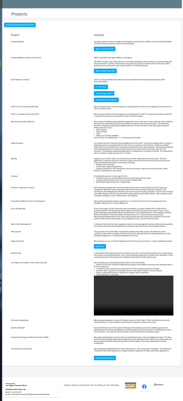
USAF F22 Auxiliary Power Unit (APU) (32, 114)
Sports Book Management (28, 224)
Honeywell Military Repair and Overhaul (33, 58)
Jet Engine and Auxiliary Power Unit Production (36, 269)
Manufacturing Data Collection (30, 122)
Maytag (21, 159)
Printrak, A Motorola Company (30, 188)
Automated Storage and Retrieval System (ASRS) (37, 341)
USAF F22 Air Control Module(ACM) (32, 107)
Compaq (21, 176)
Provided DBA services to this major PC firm (135, 179)
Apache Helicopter (25, 332)
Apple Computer (24, 143)
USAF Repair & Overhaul (27, 80)
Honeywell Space (24, 42)
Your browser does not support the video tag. (135, 301)
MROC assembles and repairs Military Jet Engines (117, 58)
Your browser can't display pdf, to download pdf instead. (121, 138)
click (123, 138)
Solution (103, 34)
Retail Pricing (23, 257)
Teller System (23, 234)
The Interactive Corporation (29, 353)
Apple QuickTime (24, 243)
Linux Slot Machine (25, 209)
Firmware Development (27, 324)
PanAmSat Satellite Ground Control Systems (35, 201)
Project (22, 34)
